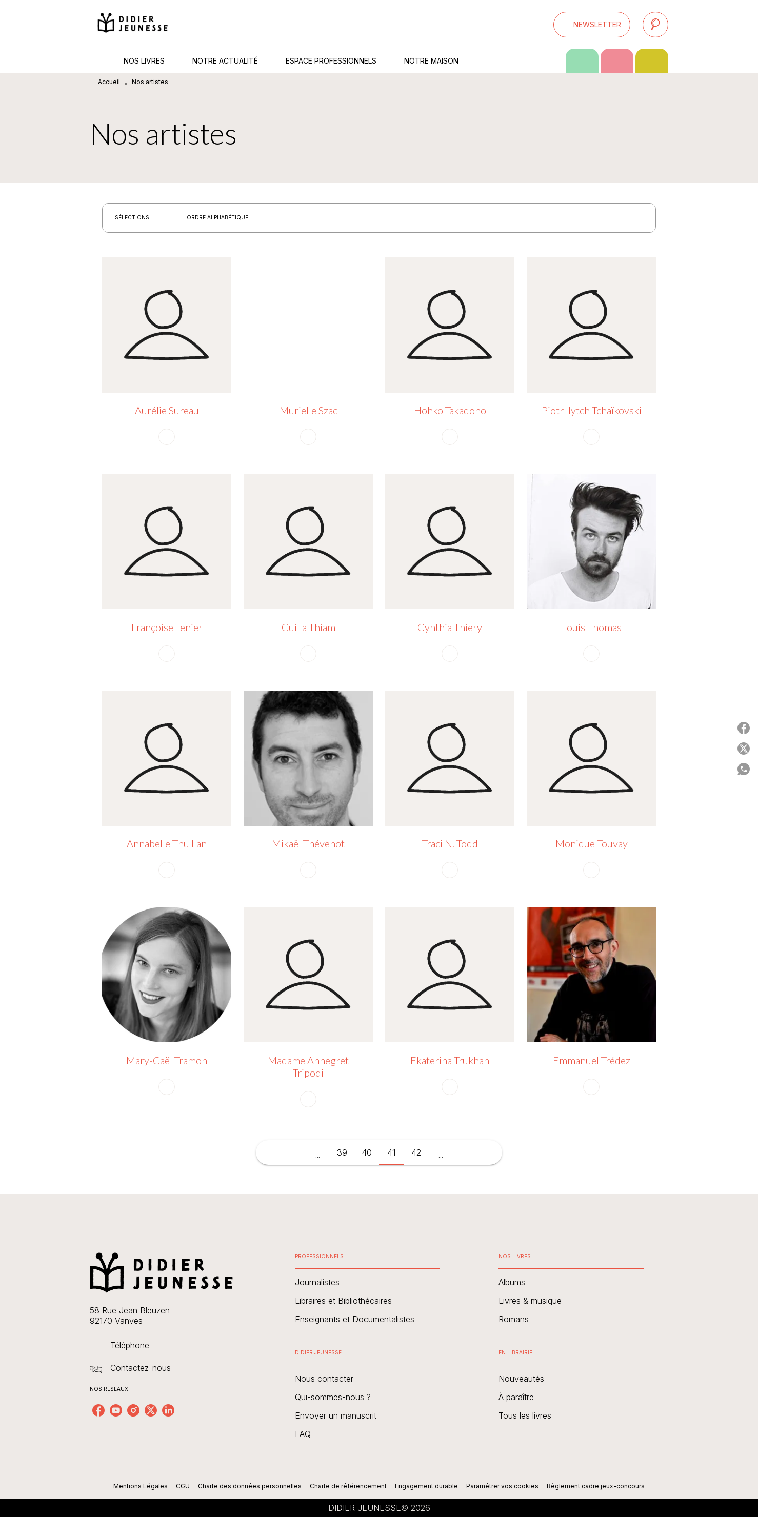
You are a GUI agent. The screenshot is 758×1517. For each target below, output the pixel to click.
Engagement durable (426, 1486)
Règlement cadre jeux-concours (596, 1486)
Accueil (109, 82)
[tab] (102, 61)
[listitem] (98, 1410)
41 (391, 1152)
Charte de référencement (348, 1486)
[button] (591, 24)
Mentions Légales (140, 1486)
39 (342, 1152)
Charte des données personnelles (250, 1486)
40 (367, 1152)
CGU (183, 1486)
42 (416, 1152)
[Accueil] (133, 24)
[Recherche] (655, 24)
